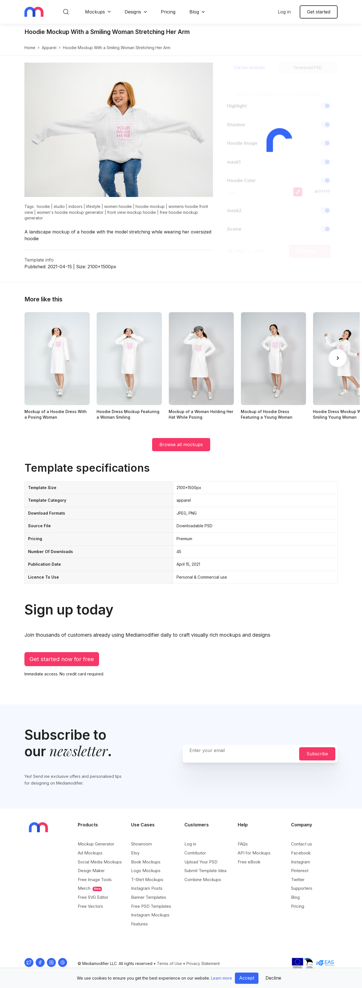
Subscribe (317, 754)
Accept (246, 978)
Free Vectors (90, 906)
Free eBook (249, 862)
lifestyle (93, 206)
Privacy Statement (203, 963)
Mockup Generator (96, 844)
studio (59, 206)
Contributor (195, 853)
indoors (75, 206)
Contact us (301, 844)
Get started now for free (61, 659)
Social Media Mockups (100, 862)
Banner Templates (148, 897)
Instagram (300, 862)
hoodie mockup (150, 206)
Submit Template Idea (205, 870)
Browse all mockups (181, 444)
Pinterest (299, 870)
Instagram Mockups (150, 915)
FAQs (243, 844)
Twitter (297, 879)
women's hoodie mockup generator (70, 212)
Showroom (141, 844)
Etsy (135, 853)
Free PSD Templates (151, 906)
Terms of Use (169, 963)
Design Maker (91, 870)
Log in (284, 12)
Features (139, 924)
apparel (49, 47)
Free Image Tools (95, 879)
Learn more (221, 978)
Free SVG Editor (93, 897)
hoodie (43, 206)
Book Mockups (146, 862)
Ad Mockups (90, 853)
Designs (133, 12)
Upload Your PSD (200, 862)
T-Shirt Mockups (147, 879)
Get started (318, 12)
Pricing (168, 12)
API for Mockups (254, 853)
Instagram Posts (146, 888)
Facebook (301, 853)
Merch (90, 888)
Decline (273, 978)
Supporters (301, 888)
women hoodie (118, 206)
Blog (194, 12)
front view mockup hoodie (131, 212)
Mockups (95, 12)
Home (29, 47)
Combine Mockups (202, 879)
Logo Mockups (146, 870)
